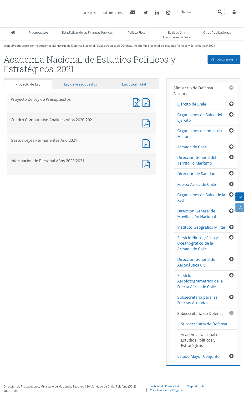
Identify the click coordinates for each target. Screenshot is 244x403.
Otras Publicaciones (217, 32)
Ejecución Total (134, 84)
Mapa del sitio (196, 386)
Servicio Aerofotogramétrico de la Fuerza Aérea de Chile (200, 281)
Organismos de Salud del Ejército (199, 117)
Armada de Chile (192, 147)
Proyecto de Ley (27, 84)
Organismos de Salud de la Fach (201, 197)
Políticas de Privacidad (164, 386)
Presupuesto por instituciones (31, 46)
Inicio (7, 46)
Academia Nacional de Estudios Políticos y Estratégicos (170, 46)
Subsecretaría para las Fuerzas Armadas (197, 300)
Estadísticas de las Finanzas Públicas (87, 32)
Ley (80, 84)
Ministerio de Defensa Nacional (74, 46)
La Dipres (89, 12)
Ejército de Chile (191, 104)
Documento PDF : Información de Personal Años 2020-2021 (147, 163)
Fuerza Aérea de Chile (196, 184)
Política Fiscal (136, 32)
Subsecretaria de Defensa (114, 46)
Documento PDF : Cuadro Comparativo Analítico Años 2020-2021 (147, 122)
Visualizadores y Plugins (166, 390)
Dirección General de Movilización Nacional (196, 213)
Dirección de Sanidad (196, 173)
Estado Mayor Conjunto (198, 356)
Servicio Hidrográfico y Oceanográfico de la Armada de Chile (197, 243)
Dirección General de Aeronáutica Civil (196, 262)
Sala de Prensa (113, 12)
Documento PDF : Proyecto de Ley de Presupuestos (147, 102)
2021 (211, 46)
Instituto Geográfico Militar (201, 227)
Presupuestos (38, 32)
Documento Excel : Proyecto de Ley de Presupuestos (137, 102)
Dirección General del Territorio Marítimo (196, 160)
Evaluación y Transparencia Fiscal (177, 34)
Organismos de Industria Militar (199, 133)
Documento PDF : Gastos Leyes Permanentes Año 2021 (147, 143)
